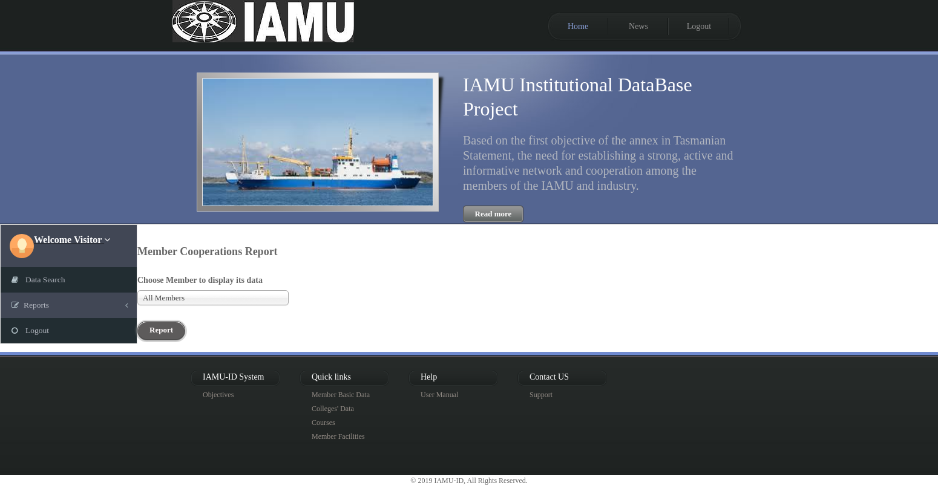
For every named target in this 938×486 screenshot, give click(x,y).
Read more (493, 213)
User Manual (439, 394)
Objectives (218, 394)
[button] (72, 239)
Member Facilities (338, 436)
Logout (699, 26)
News (638, 26)
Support (541, 394)
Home (578, 26)
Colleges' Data (333, 408)
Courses (323, 422)
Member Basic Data (341, 394)
